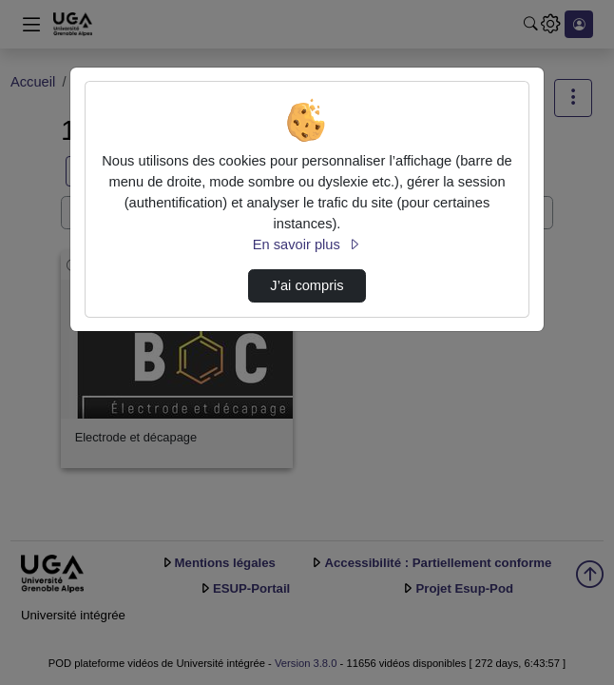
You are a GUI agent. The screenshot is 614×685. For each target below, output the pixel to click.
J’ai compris (306, 285)
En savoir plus (307, 244)
